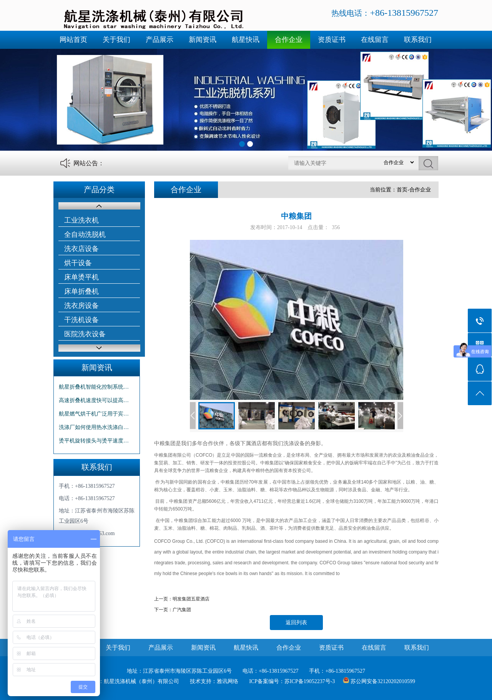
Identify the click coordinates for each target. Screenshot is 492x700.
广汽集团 (182, 609)
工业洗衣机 (81, 220)
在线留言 (375, 39)
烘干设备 (78, 263)
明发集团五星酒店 (191, 599)
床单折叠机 (81, 291)
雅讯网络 (227, 681)
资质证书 (332, 39)
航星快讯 (245, 39)
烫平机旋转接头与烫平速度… (94, 441)
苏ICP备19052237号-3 (309, 681)
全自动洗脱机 (85, 234)
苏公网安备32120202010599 (383, 681)
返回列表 (296, 622)
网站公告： (88, 163)
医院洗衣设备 (85, 334)
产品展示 (159, 39)
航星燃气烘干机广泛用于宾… (94, 414)
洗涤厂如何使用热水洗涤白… (94, 427)
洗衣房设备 (81, 305)
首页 (402, 190)
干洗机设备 (81, 320)
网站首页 (73, 39)
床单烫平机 (81, 277)
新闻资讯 (202, 39)
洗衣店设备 (81, 249)
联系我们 (418, 39)
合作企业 (289, 39)
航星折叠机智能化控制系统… (94, 387)
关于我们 (116, 39)
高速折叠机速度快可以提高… (94, 400)
